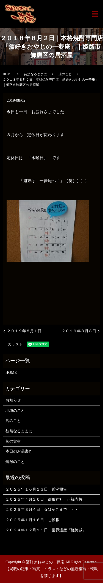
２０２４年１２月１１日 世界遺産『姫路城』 (45, 530)
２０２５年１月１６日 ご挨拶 (32, 520)
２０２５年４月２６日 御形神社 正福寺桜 (43, 499)
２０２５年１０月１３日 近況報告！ (38, 489)
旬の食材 (13, 441)
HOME (7, 74)
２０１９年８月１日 (24, 331)
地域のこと (15, 411)
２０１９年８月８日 (79, 331)
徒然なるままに (35, 74)
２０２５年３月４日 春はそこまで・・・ (42, 510)
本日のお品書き (18, 451)
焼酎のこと (15, 462)
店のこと (65, 74)
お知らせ (13, 400)
